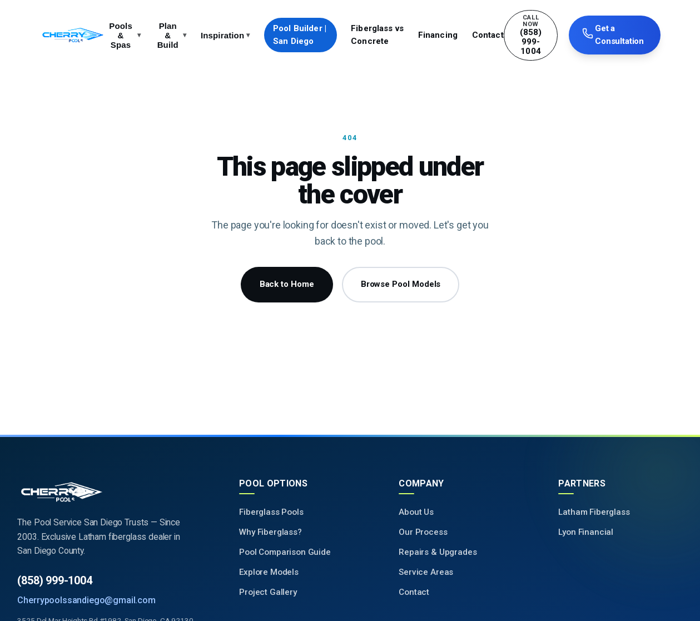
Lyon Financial (585, 532)
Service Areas (426, 572)
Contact (488, 35)
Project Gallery (268, 592)
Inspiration (225, 35)
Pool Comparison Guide (285, 552)
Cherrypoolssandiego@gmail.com (86, 600)
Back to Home (287, 284)
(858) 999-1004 (54, 580)
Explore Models (269, 572)
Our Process (423, 532)
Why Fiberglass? (270, 532)
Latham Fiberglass (593, 512)
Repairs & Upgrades (437, 552)
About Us (416, 512)
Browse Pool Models (401, 284)
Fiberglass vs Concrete (377, 34)
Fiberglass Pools (271, 512)
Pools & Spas (124, 35)
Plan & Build (172, 35)
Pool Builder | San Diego (299, 34)
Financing (438, 35)
